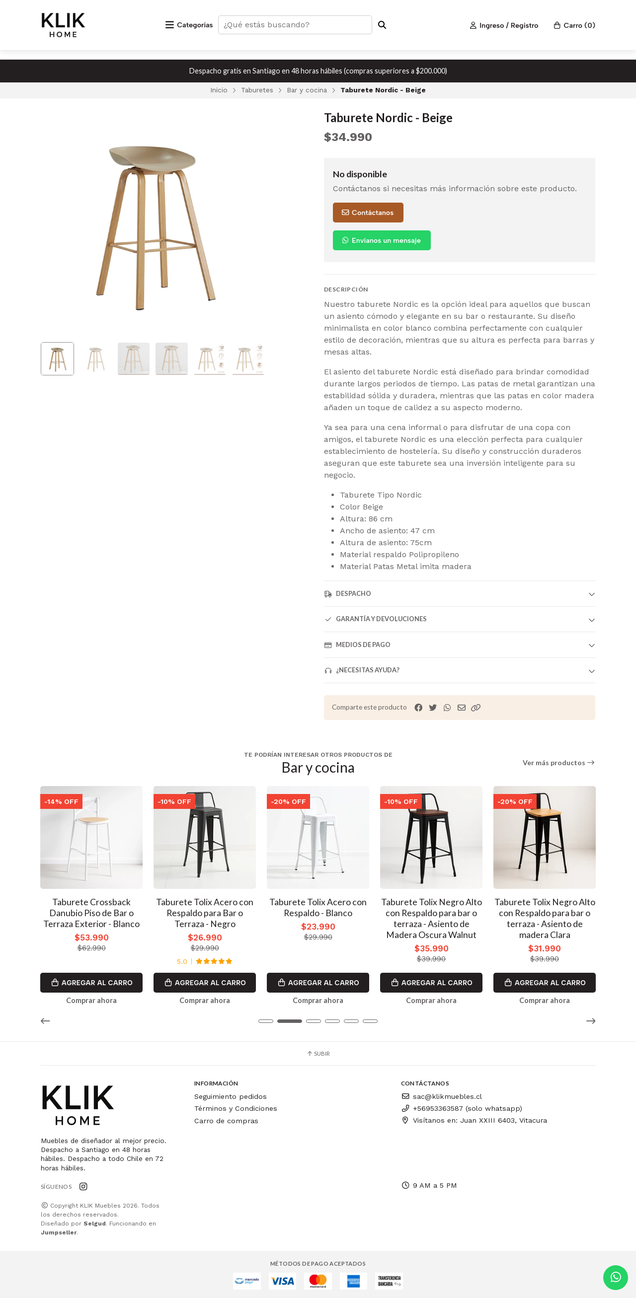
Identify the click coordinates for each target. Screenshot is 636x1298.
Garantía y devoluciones (375, 619)
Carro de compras (226, 1119)
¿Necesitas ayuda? (361, 670)
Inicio (219, 90)
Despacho (347, 593)
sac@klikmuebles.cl (441, 1095)
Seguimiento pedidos (230, 1095)
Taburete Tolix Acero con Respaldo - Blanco (318, 906)
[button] (476, 708)
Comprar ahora (91, 999)
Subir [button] (318, 1052)
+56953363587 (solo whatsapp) (461, 1107)
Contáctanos (367, 212)
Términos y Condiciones (235, 1107)
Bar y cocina (307, 90)
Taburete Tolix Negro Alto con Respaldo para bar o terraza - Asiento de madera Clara (544, 916)
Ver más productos (559, 762)
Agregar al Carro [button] (91, 981)
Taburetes (257, 90)
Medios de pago (357, 645)
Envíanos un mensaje (381, 240)
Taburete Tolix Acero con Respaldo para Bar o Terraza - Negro (204, 911)
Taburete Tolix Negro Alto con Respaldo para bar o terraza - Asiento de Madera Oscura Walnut (431, 916)
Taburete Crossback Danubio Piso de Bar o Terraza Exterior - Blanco (91, 911)
